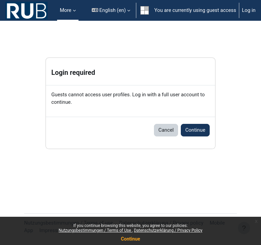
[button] (111, 10)
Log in (249, 10)
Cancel (166, 130)
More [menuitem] (65, 10)
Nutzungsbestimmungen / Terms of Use (95, 230)
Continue (130, 239)
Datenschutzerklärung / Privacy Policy (168, 230)
